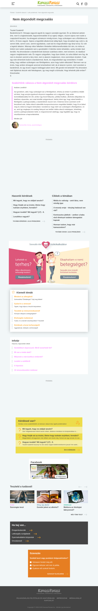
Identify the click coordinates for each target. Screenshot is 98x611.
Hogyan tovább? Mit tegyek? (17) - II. (28, 212)
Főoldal (12, 12)
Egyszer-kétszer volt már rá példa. (46, 565)
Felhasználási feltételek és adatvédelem (35, 598)
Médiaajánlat (75, 598)
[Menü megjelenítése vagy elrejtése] (13, 3)
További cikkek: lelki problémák (68, 232)
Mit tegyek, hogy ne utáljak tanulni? (28, 201)
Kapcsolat (49, 600)
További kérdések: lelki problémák (27, 221)
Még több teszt (77, 514)
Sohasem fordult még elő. (42, 562)
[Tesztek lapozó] (49, 487)
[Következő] (85, 487)
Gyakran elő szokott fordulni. (43, 568)
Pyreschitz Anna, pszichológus (30, 125)
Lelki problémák (32, 12)
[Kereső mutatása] (78, 3)
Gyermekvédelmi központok (26, 537)
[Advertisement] (49, 166)
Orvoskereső (20, 541)
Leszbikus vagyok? (21, 217)
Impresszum (62, 598)
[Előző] (79, 487)
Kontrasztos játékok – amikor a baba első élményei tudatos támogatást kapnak (68, 217)
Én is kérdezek (72, 450)
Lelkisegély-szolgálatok (24, 534)
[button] (82, 3)
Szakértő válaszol (21, 12)
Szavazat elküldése (57, 574)
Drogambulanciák (22, 530)
